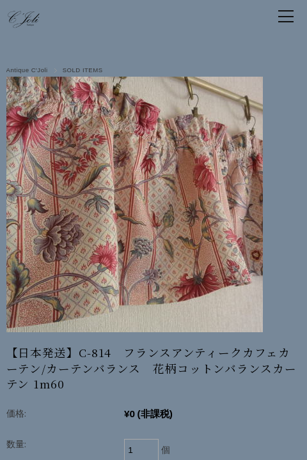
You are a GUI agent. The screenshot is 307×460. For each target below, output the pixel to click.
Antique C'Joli (27, 69)
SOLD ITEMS (83, 69)
